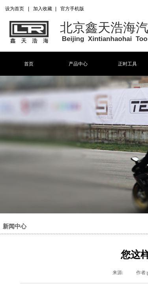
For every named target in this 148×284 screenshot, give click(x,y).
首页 (29, 64)
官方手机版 (72, 8)
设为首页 (14, 8)
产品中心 (78, 64)
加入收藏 (42, 8)
